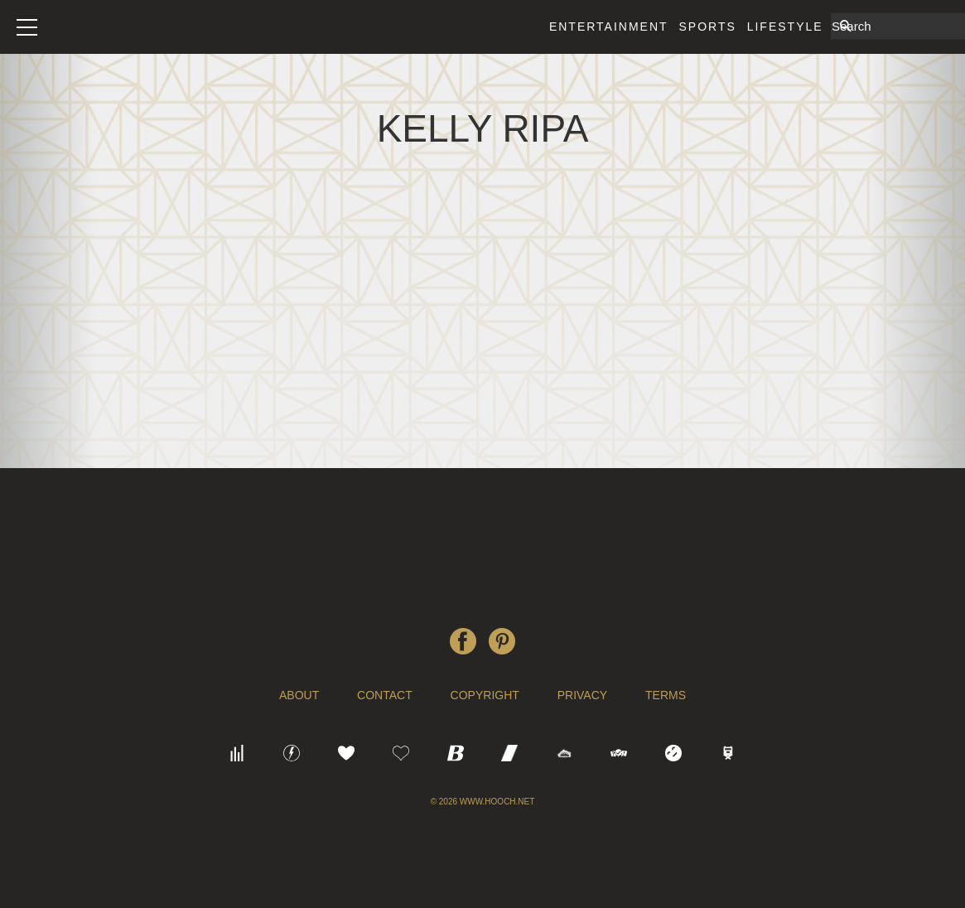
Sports (707, 26)
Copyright (485, 695)
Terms (665, 695)
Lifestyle (785, 26)
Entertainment (608, 26)
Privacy (582, 695)
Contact (385, 695)
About (299, 695)
